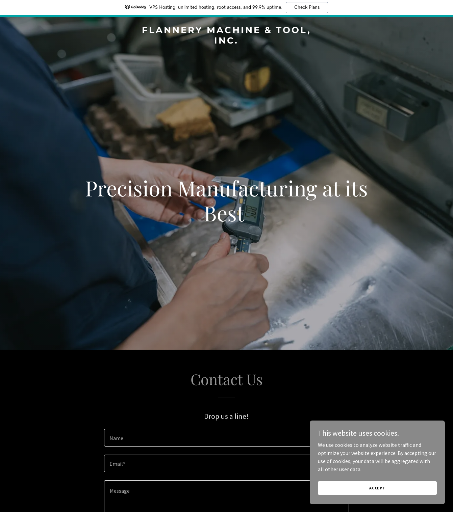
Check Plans (307, 7)
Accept (377, 487)
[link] (226, 41)
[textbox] (226, 438)
